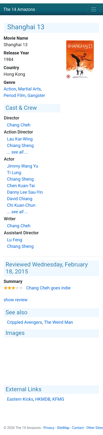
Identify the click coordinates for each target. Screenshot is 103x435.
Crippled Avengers (24, 322)
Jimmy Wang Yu (22, 166)
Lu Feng (14, 239)
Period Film (15, 95)
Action (10, 88)
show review (15, 299)
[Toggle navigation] (94, 9)
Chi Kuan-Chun (21, 205)
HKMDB (42, 399)
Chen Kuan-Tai (21, 185)
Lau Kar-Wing (20, 138)
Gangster (36, 95)
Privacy (48, 428)
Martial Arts (29, 88)
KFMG (58, 399)
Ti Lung (14, 172)
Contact (78, 428)
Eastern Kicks (20, 399)
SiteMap (63, 428)
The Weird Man (58, 322)
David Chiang (19, 198)
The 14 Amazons (19, 9)
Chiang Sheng (20, 145)
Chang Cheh (18, 124)
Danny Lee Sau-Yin (25, 192)
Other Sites (94, 428)
